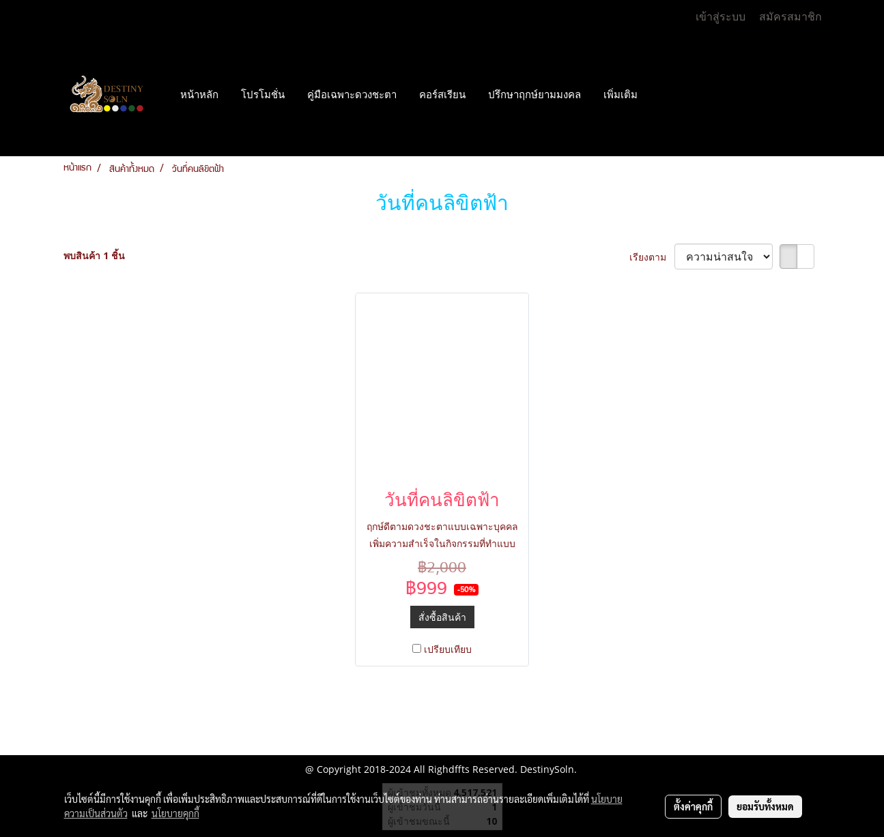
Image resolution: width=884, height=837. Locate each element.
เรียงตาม (651, 256)
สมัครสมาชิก (790, 16)
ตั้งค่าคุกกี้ (693, 806)
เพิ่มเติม (620, 95)
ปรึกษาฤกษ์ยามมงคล (534, 95)
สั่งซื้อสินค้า (442, 617)
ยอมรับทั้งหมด (765, 806)
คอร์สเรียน (442, 95)
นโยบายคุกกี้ (175, 813)
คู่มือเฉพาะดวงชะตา (352, 95)
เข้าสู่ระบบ (720, 16)
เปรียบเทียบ (448, 649)
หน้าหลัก (199, 95)
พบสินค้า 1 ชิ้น (94, 255)
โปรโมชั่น (263, 95)
